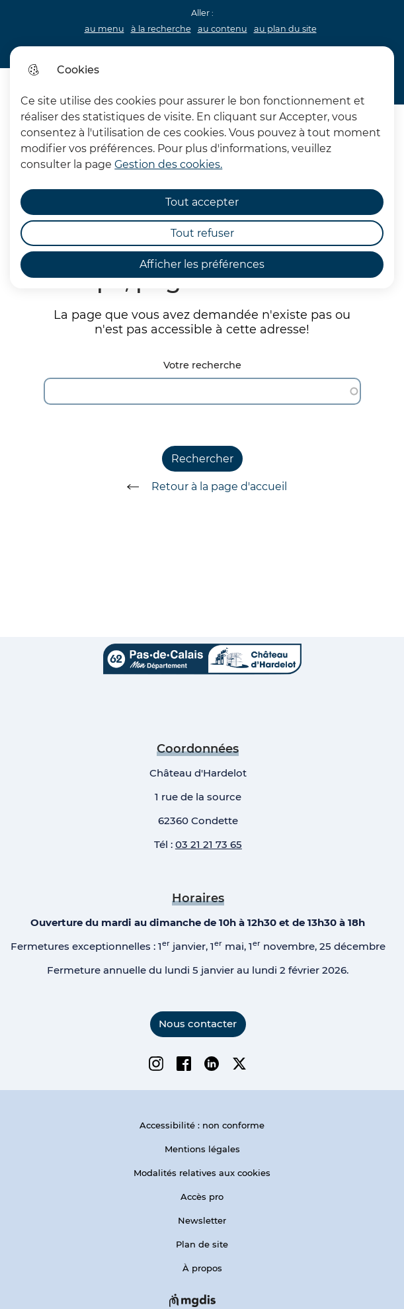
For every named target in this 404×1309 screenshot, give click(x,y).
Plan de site (202, 1244)
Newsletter (202, 1220)
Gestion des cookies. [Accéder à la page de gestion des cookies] (168, 164)
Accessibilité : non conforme (202, 1125)
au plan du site (285, 29)
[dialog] (201, 167)
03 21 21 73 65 (208, 844)
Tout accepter (202, 202)
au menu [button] (104, 29)
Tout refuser (202, 233)
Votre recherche (202, 365)
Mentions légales (202, 1149)
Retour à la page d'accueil (202, 487)
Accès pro (202, 1196)
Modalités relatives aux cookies (202, 1172)
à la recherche (161, 29)
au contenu (222, 29)
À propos (202, 1268)
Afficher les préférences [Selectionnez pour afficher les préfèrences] (202, 264)
